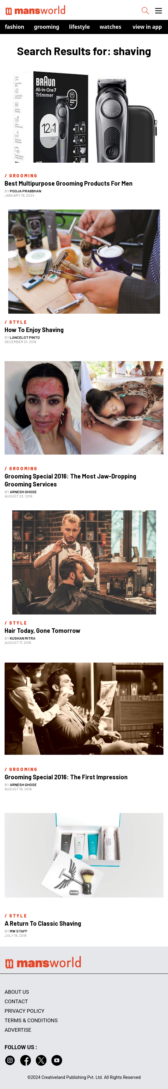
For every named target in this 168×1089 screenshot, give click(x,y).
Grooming (46, 26)
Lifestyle (79, 26)
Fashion (14, 26)
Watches (110, 26)
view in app (147, 26)
